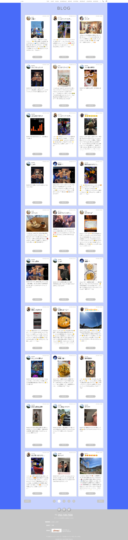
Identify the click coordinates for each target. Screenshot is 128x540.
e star (22, 1)
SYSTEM (75, 1)
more (37, 57)
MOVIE (70, 1)
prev (28, 501)
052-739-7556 (65, 515)
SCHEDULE (63, 1)
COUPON (89, 1)
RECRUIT (82, 1)
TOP (48, 1)
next (101, 501)
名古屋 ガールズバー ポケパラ (54, 536)
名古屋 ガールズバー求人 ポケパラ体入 (72, 536)
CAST (52, 1)
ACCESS (95, 1)
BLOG (57, 1)
